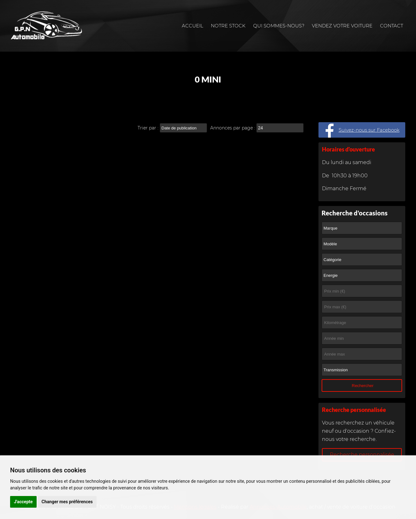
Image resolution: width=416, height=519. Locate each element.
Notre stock (228, 26)
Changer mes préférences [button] (67, 501)
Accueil (192, 26)
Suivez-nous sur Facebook (369, 130)
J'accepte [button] (23, 501)
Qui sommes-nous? (278, 26)
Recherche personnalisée (362, 455)
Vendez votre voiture (342, 26)
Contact (391, 26)
